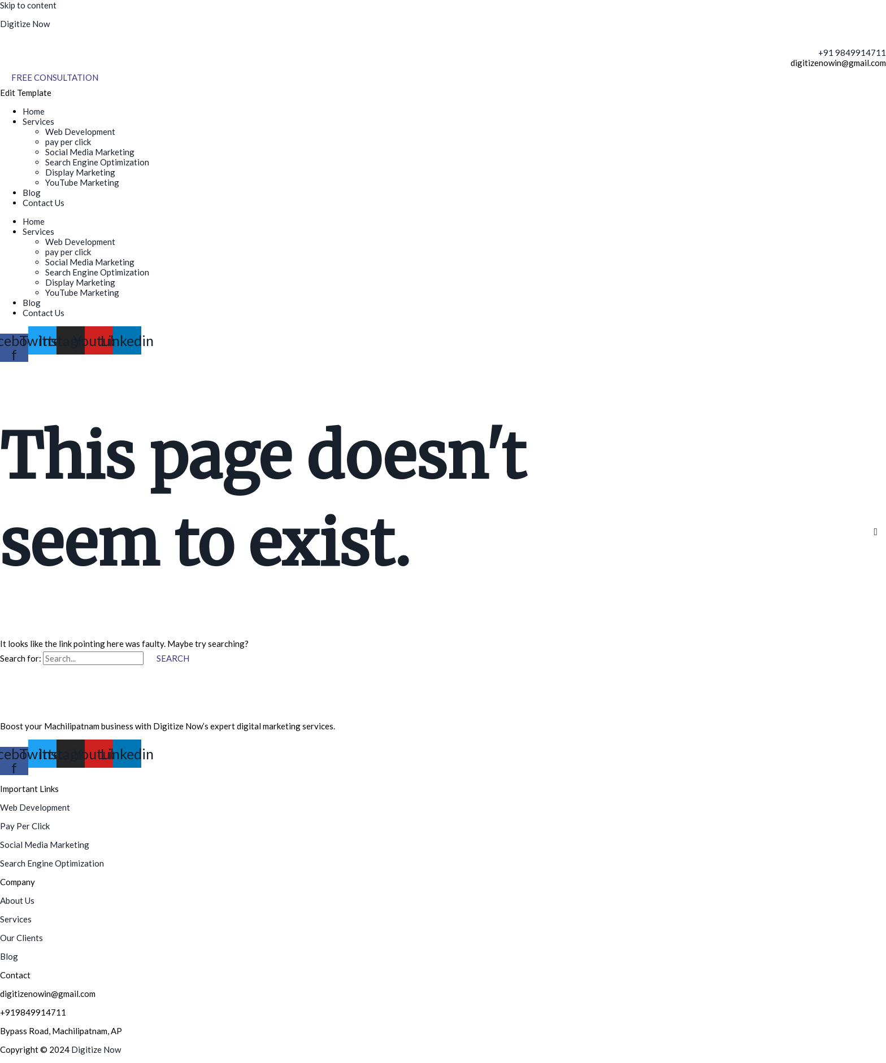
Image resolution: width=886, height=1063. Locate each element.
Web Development (80, 131)
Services (38, 121)
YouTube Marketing (82, 182)
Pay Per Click (25, 826)
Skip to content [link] (28, 5)
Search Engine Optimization (97, 162)
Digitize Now (25, 24)
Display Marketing (80, 172)
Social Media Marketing (89, 152)
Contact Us (43, 203)
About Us (17, 900)
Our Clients (21, 938)
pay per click (68, 142)
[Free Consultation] (55, 78)
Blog (32, 192)
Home (34, 111)
